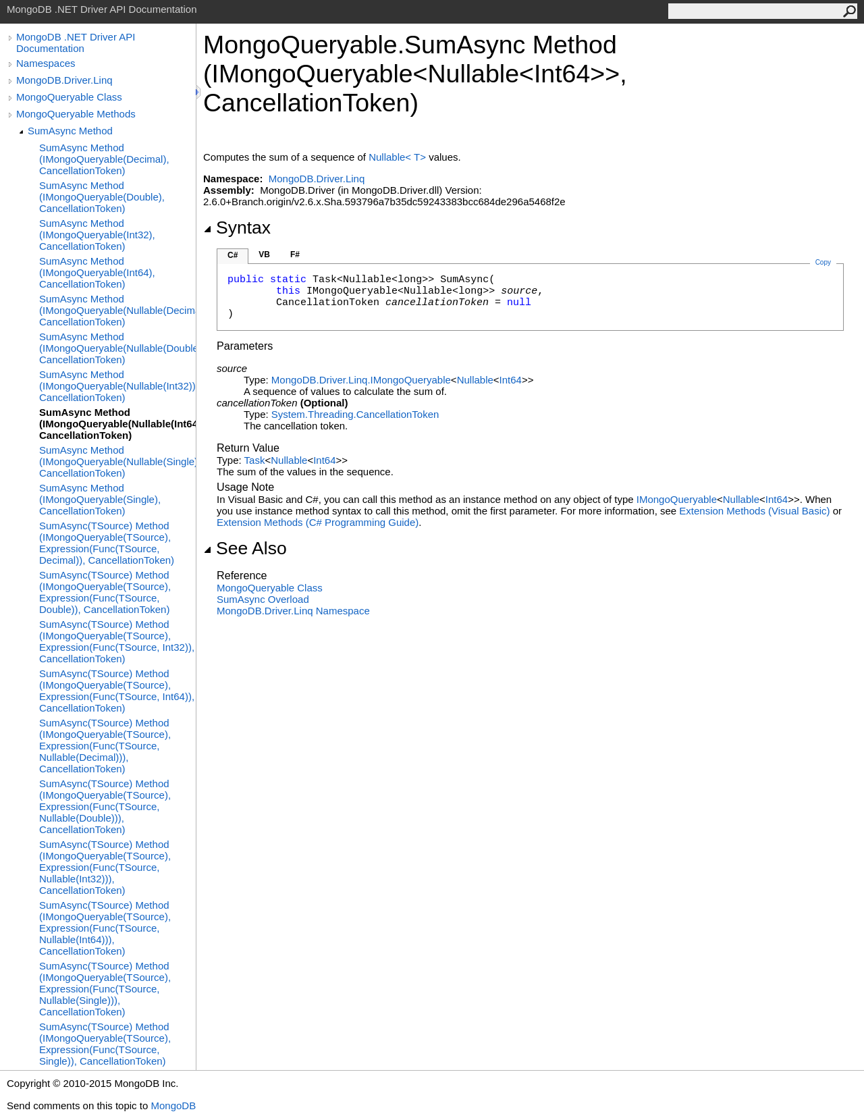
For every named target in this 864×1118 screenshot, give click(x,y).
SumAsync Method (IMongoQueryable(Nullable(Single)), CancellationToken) (117, 461)
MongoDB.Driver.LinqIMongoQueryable (361, 379)
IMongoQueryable (677, 499)
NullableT (399, 157)
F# (295, 254)
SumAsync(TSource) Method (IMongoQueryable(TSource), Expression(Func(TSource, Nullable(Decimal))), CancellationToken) (105, 745)
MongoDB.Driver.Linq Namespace (293, 610)
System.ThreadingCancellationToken (355, 414)
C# (232, 255)
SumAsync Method (70, 130)
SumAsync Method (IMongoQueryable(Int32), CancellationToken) (97, 234)
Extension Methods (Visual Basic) (754, 510)
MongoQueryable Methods (76, 113)
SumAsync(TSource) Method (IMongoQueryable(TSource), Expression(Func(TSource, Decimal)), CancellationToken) (106, 543)
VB (264, 254)
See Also (245, 548)
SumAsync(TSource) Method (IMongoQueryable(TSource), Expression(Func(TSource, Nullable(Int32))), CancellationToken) (105, 867)
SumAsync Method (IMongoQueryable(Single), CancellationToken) (100, 499)
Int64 (511, 379)
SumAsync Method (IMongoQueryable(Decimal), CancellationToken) (104, 159)
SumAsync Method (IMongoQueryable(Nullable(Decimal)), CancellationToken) (117, 310)
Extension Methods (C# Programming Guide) (317, 522)
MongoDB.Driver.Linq (64, 80)
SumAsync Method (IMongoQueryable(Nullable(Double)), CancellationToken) (117, 348)
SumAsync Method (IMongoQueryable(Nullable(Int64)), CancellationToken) (117, 423)
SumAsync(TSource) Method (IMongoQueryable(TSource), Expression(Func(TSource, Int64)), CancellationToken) (116, 691)
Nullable (475, 379)
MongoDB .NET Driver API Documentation (75, 42)
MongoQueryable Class (69, 97)
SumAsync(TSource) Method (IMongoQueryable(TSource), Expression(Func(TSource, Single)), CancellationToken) (105, 1044)
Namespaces (46, 63)
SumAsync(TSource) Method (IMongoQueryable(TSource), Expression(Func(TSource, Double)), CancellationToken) (105, 592)
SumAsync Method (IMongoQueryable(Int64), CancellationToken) (97, 272)
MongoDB (173, 1105)
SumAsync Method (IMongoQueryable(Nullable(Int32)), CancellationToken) (117, 386)
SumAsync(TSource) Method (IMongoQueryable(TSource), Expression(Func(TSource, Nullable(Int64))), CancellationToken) (105, 928)
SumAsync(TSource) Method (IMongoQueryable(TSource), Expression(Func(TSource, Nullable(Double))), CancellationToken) (105, 806)
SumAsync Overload (263, 599)
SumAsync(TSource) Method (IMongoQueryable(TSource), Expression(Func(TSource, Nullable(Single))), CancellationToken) (105, 988)
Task (254, 460)
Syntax (237, 227)
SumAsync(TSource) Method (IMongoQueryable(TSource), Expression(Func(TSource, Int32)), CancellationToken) (116, 641)
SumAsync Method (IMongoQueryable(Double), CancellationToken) (102, 197)
